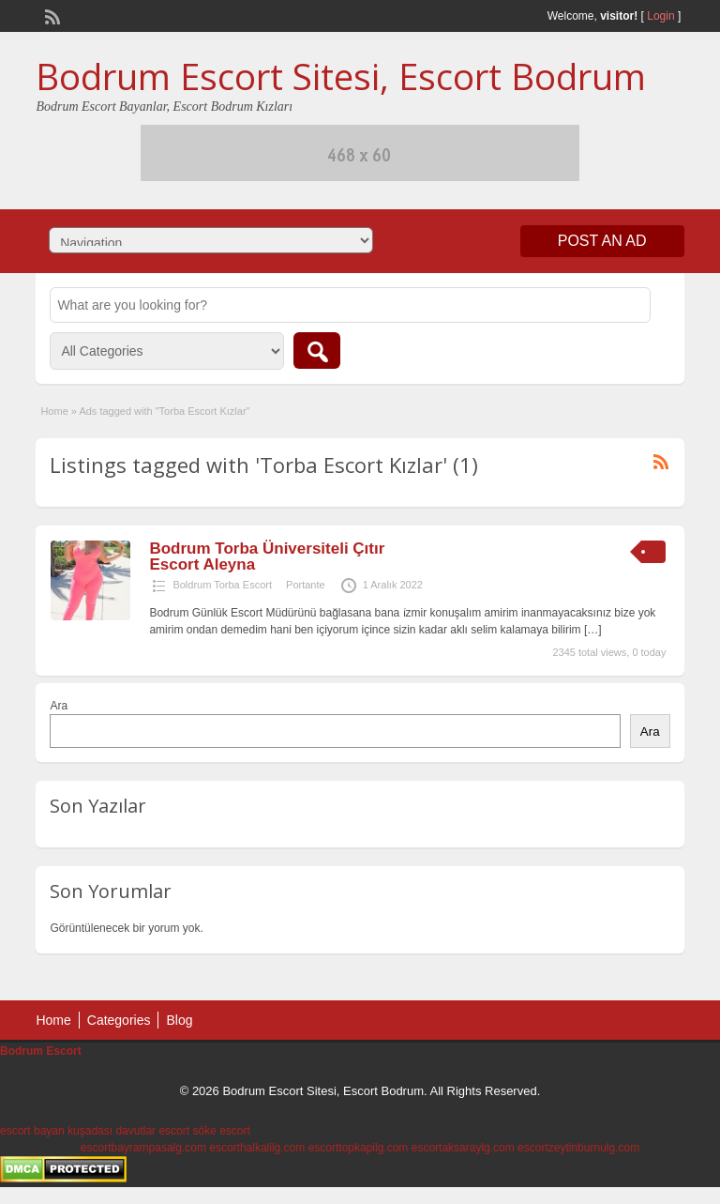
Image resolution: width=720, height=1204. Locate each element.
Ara (59, 705)
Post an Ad (602, 241)
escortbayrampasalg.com (143, 1147)
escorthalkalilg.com (257, 1147)
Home (54, 411)
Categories (119, 1020)
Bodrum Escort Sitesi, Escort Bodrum (341, 76)
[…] (593, 629)
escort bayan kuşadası (56, 1130)
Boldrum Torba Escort (222, 584)
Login (660, 16)
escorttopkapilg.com (358, 1147)
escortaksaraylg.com (463, 1147)
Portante (305, 584)
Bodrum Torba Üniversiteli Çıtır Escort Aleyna (266, 556)
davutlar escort (152, 1130)
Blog (179, 1020)
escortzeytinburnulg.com (578, 1147)
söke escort (220, 1130)
